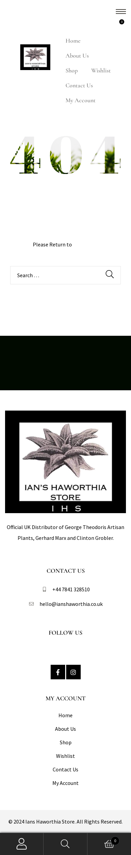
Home (73, 40)
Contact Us (79, 85)
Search (65, 844)
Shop (72, 70)
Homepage (86, 244)
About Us (77, 55)
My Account (81, 100)
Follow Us (65, 633)
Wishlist (101, 70)
